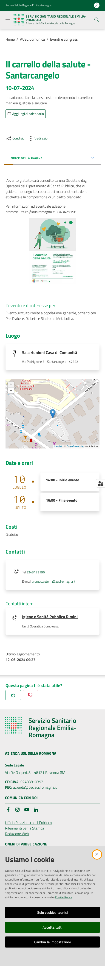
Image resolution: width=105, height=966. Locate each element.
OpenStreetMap (76, 446)
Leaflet (58, 446)
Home (10, 39)
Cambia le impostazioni (52, 942)
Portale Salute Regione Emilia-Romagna (28, 5)
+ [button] (11, 384)
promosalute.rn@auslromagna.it (53, 581)
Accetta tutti (52, 927)
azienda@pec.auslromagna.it (35, 787)
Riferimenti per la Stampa (24, 828)
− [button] (11, 390)
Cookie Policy (63, 897)
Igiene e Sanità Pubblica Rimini (50, 617)
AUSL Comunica (32, 39)
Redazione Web (17, 833)
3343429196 (35, 572)
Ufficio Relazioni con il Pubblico (28, 822)
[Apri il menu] (8, 19)
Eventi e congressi (64, 39)
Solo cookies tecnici (52, 912)
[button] (96, 20)
